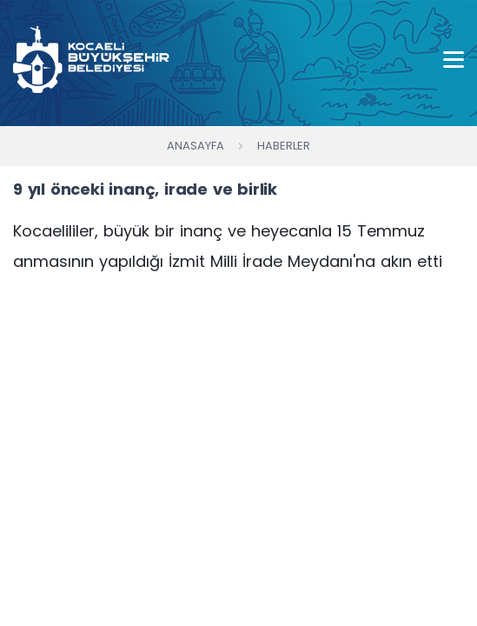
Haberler (283, 145)
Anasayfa (195, 145)
